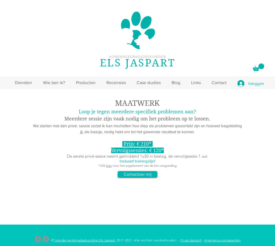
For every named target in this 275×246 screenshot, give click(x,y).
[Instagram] (45, 239)
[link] (258, 67)
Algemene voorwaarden (222, 240)
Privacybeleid (190, 240)
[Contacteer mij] (137, 174)
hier (109, 166)
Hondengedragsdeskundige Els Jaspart (84, 240)
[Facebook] (38, 239)
